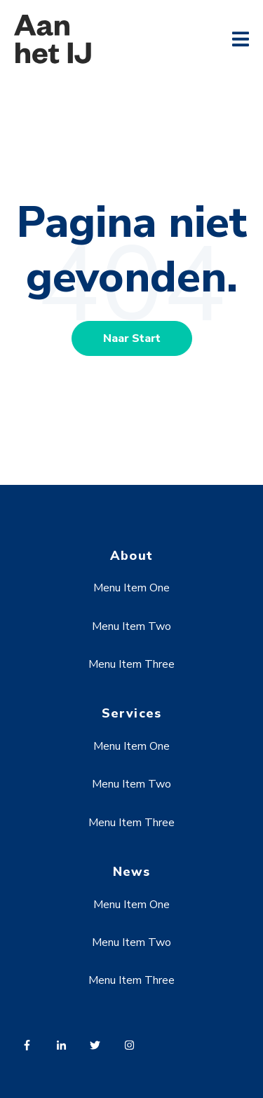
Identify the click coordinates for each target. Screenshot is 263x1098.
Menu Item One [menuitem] (131, 588)
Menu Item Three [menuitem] (131, 664)
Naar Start (132, 338)
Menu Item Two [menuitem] (131, 626)
